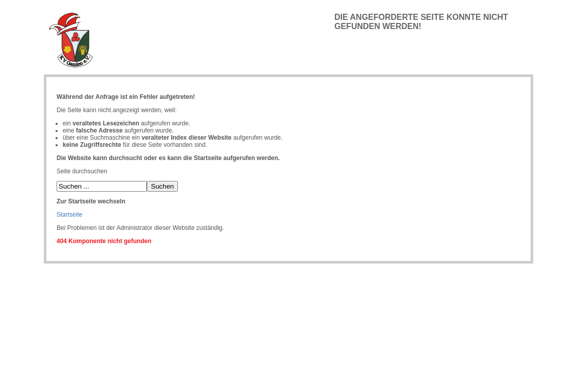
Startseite (70, 214)
